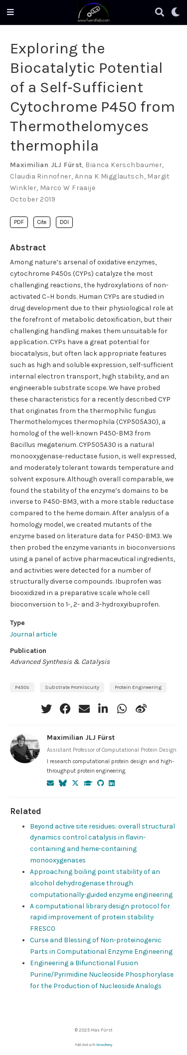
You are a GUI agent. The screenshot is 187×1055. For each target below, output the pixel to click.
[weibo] (141, 708)
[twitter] (46, 708)
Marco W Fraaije (67, 188)
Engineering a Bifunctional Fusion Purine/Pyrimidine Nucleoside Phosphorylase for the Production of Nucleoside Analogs (102, 974)
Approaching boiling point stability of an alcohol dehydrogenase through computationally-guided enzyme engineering (101, 882)
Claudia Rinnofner (40, 176)
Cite (41, 222)
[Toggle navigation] (10, 12)
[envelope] (84, 708)
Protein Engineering (138, 687)
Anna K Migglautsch (109, 176)
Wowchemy (104, 1045)
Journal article (33, 634)
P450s (22, 687)
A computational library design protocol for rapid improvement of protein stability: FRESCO (100, 917)
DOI (64, 222)
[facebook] (65, 708)
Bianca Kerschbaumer (123, 165)
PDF (19, 222)
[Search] (159, 12)
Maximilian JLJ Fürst (46, 165)
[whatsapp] (122, 708)
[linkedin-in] (103, 708)
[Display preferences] (175, 12)
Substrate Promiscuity (72, 687)
